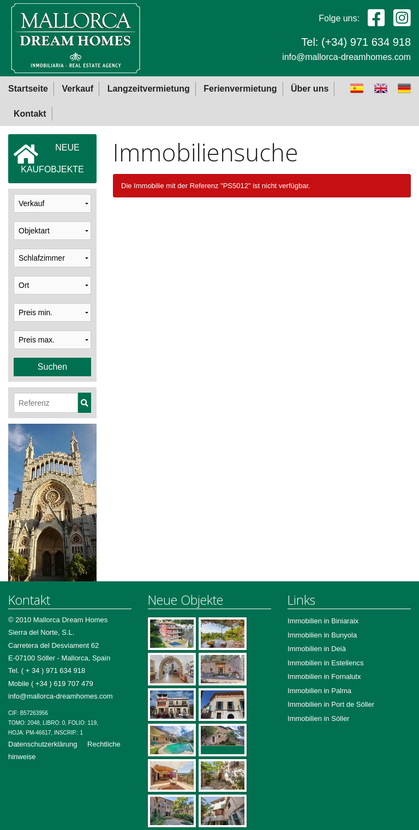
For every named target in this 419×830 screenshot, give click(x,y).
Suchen (52, 366)
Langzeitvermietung (148, 88)
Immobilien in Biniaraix (323, 621)
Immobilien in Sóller (318, 718)
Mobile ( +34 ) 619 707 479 (50, 683)
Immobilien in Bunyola (322, 635)
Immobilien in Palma (319, 691)
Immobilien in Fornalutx (324, 676)
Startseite (28, 88)
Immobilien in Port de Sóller (331, 704)
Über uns (309, 88)
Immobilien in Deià (317, 649)
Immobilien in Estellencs (325, 663)
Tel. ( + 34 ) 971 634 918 (46, 670)
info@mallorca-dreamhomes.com (346, 57)
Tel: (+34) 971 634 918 (356, 42)
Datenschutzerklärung (42, 744)
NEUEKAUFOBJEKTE (49, 158)
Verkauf (77, 88)
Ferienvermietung (240, 88)
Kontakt (30, 113)
